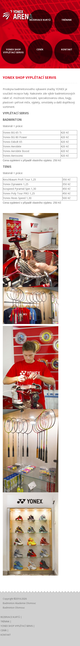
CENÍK (39, 49)
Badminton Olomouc (14, 607)
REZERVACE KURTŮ (40, 19)
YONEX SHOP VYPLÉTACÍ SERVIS (13, 51)
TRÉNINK (66, 19)
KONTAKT (66, 49)
